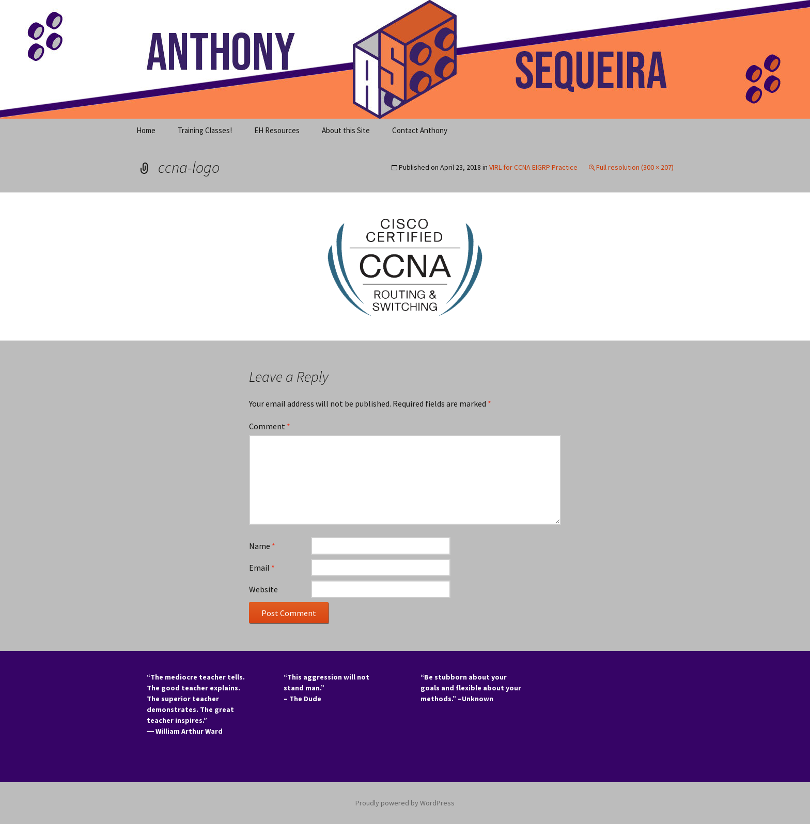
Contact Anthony (419, 130)
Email (262, 567)
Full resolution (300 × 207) (635, 167)
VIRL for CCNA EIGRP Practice (533, 167)
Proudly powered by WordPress (405, 802)
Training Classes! (205, 130)
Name (262, 546)
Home (145, 130)
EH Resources (277, 130)
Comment (269, 426)
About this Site (346, 130)
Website (263, 589)
